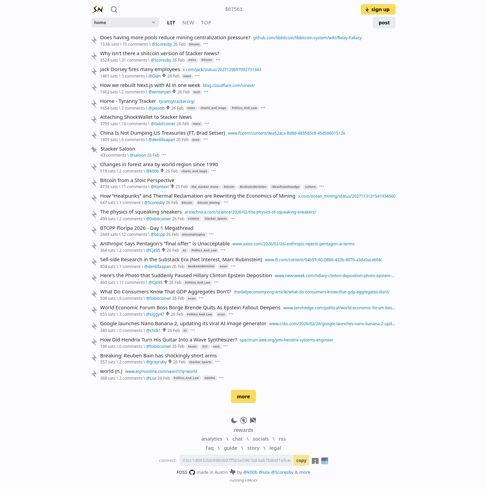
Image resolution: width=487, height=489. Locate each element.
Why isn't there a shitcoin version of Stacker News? (159, 53)
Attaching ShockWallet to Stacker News (146, 117)
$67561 (234, 9)
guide (230, 447)
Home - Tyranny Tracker (128, 101)
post (384, 22)
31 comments (134, 60)
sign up (377, 9)
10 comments (135, 44)
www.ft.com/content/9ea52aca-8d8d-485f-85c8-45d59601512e (286, 133)
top (206, 22)
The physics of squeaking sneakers (141, 212)
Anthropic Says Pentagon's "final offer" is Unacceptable (165, 243)
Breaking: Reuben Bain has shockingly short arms (158, 355)
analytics (211, 438)
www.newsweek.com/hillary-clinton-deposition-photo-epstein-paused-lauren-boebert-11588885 (335, 275)
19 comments (134, 123)
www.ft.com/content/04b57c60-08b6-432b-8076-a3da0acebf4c (323, 259)
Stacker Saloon (117, 149)
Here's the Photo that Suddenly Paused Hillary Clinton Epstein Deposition (186, 275)
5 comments (133, 76)
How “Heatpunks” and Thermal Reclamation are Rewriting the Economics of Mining (197, 196)
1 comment (129, 202)
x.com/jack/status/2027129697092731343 (222, 69)
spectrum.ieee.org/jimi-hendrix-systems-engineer (286, 339)
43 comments (113, 155)
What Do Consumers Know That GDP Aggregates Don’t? (165, 291)
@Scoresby (282, 472)
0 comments (130, 330)
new (188, 22)
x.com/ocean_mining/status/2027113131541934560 (346, 196)
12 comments (134, 234)
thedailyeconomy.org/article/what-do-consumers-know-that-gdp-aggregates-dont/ (312, 291)
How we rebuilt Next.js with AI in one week (150, 85)
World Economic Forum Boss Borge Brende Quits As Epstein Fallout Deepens (190, 307)
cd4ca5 (251, 480)
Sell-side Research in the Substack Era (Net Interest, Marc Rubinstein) (181, 259)
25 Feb (182, 186)
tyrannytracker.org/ (177, 101)
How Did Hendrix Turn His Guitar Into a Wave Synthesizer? (168, 339)
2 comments (133, 91)
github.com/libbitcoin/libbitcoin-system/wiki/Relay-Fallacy (307, 37)
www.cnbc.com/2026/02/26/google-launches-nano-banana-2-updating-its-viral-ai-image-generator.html (332, 323)
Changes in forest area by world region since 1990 (159, 164)
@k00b (251, 472)
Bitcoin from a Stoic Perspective (137, 180)
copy (301, 460)
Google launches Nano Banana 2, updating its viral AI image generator (183, 323)
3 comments (130, 314)
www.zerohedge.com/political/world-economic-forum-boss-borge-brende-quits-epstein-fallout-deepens (339, 307)
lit (171, 22)
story (253, 447)
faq (210, 447)
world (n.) (111, 371)
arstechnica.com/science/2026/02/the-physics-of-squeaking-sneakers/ (250, 212)
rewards (243, 429)
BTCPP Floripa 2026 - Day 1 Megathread (146, 228)
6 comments (133, 139)
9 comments (130, 298)
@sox (264, 472)
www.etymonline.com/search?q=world (161, 371)
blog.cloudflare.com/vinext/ (229, 85)
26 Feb (179, 44)
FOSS (186, 472)
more (243, 396)
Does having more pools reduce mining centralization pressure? (175, 37)
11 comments (134, 186)
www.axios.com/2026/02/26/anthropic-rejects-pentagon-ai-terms (293, 243)
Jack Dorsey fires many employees (140, 69)
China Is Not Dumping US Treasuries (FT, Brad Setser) (162, 133)
